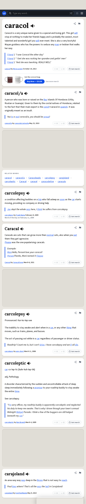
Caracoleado (35, 178)
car (73, 199)
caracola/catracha (22, 123)
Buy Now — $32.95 (34, 81)
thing (69, 327)
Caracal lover (18, 262)
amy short (20, 351)
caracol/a (8, 123)
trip (40, 199)
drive (42, 344)
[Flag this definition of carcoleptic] (80, 362)
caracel (33, 181)
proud (46, 116)
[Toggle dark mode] (77, 13)
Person (10, 256)
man (57, 44)
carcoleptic (10, 181)
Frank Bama (20, 215)
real (17, 116)
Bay (45, 99)
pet (75, 235)
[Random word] (70, 13)
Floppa (8, 242)
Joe (9, 209)
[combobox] (40, 13)
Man (9, 252)
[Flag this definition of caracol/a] (80, 92)
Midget (19, 412)
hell (47, 486)
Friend (10, 54)
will (76, 33)
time (17, 391)
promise (38, 387)
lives (14, 486)
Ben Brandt (20, 422)
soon (62, 199)
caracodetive (47, 181)
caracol (7, 69)
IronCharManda (21, 493)
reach (64, 480)
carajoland (64, 178)
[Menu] (82, 13)
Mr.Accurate (18, 69)
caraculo (62, 181)
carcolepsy (50, 178)
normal (50, 235)
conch (46, 107)
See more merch (52, 81)
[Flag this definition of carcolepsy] (80, 192)
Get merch (74, 69)
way (28, 209)
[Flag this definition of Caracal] (80, 228)
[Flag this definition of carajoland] (80, 473)
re (12, 116)
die (76, 344)
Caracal (22, 181)
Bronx (40, 480)
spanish (64, 107)
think (39, 209)
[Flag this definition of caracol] (79, 24)
